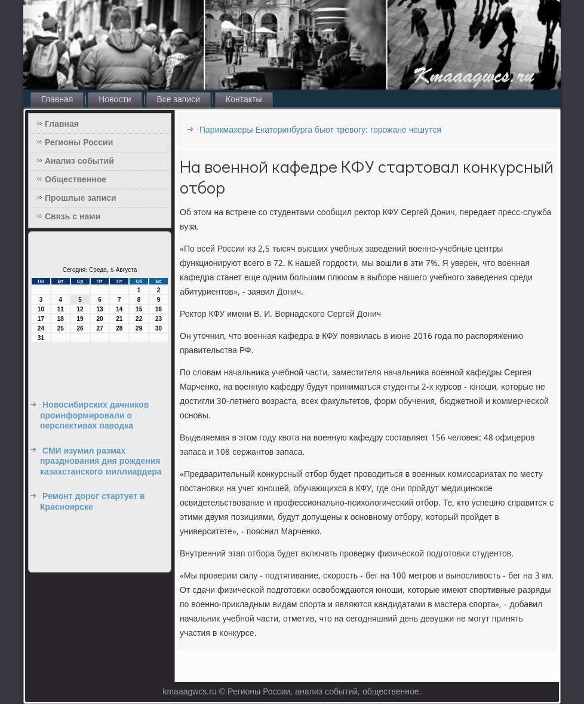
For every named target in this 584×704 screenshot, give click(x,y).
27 (99, 328)
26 (80, 328)
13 (99, 309)
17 (41, 319)
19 (80, 319)
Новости (115, 100)
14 (119, 309)
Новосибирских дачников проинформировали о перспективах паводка (94, 415)
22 (139, 319)
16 (158, 309)
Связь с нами (72, 217)
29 (139, 328)
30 (158, 328)
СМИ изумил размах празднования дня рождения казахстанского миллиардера (101, 461)
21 (119, 319)
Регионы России (79, 143)
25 (60, 328)
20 (99, 319)
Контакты (244, 100)
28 (119, 328)
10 (41, 309)
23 (158, 319)
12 (80, 309)
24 (41, 328)
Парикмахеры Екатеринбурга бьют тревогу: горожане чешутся (320, 130)
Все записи (179, 100)
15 (139, 309)
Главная (57, 100)
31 (41, 338)
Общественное (75, 180)
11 (60, 309)
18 (60, 319)
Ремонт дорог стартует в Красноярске (92, 502)
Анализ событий (79, 161)
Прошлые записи (80, 198)
